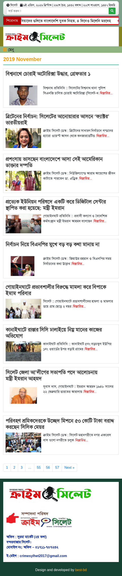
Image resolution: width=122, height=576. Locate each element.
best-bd (81, 570)
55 (39, 467)
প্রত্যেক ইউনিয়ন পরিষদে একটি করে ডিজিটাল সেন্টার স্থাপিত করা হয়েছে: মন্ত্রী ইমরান (56, 205)
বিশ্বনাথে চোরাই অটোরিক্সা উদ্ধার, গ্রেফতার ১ (48, 74)
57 (57, 467)
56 (48, 467)
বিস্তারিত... (106, 93)
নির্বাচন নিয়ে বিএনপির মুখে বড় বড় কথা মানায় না (52, 244)
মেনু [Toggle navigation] (8, 49)
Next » (69, 467)
